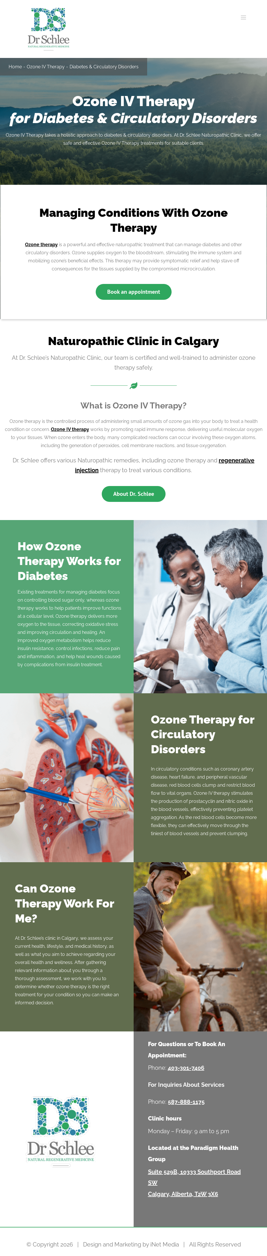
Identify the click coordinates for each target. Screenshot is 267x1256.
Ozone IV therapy (70, 429)
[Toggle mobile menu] (244, 17)
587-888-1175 (186, 1101)
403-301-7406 (186, 1067)
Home (15, 66)
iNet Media (164, 1244)
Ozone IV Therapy (46, 66)
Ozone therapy (41, 244)
